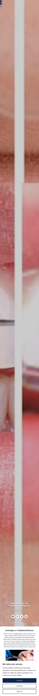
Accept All (19, 680)
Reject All (19, 691)
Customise (19, 686)
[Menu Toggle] (30, 4)
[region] (19, 678)
